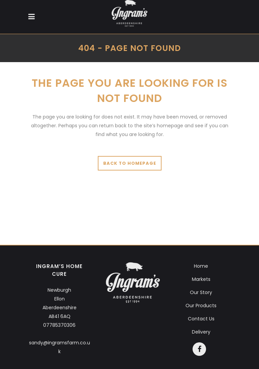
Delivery (201, 331)
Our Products (201, 305)
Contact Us (201, 318)
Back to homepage (129, 163)
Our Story (201, 292)
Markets (201, 279)
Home (201, 266)
